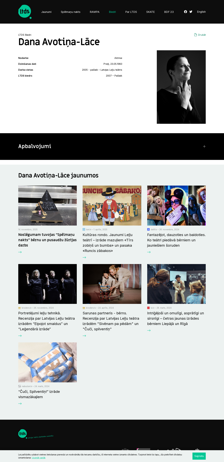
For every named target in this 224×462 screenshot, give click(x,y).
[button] (112, 146)
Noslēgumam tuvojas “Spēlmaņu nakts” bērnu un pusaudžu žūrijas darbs (47, 240)
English (201, 11)
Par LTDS (131, 11)
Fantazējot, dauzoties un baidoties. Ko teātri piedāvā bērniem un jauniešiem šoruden (176, 240)
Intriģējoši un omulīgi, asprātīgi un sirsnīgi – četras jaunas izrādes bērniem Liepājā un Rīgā (175, 318)
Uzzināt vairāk (39, 457)
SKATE (150, 11)
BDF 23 (169, 11)
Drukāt (202, 34)
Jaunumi (46, 11)
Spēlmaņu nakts (70, 11)
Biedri (112, 11)
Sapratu (199, 456)
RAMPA (94, 11)
